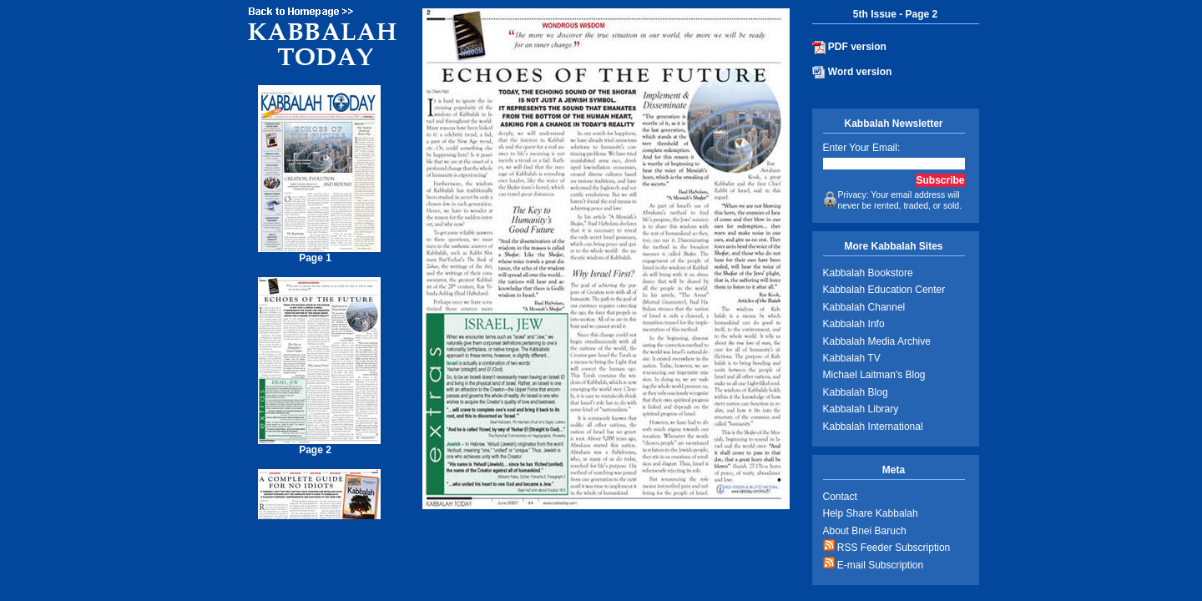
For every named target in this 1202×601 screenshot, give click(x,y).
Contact (840, 497)
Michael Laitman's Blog (874, 375)
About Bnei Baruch (865, 531)
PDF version (849, 47)
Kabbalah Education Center (884, 289)
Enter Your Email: (862, 148)
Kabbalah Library (861, 409)
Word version (852, 72)
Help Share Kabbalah (870, 513)
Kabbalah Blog (855, 392)
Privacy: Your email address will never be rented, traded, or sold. (892, 200)
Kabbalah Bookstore (868, 273)
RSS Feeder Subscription (887, 546)
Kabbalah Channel (864, 307)
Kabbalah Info (854, 324)
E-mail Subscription (873, 564)
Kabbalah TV (852, 358)
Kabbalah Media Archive (877, 341)
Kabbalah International (873, 426)
